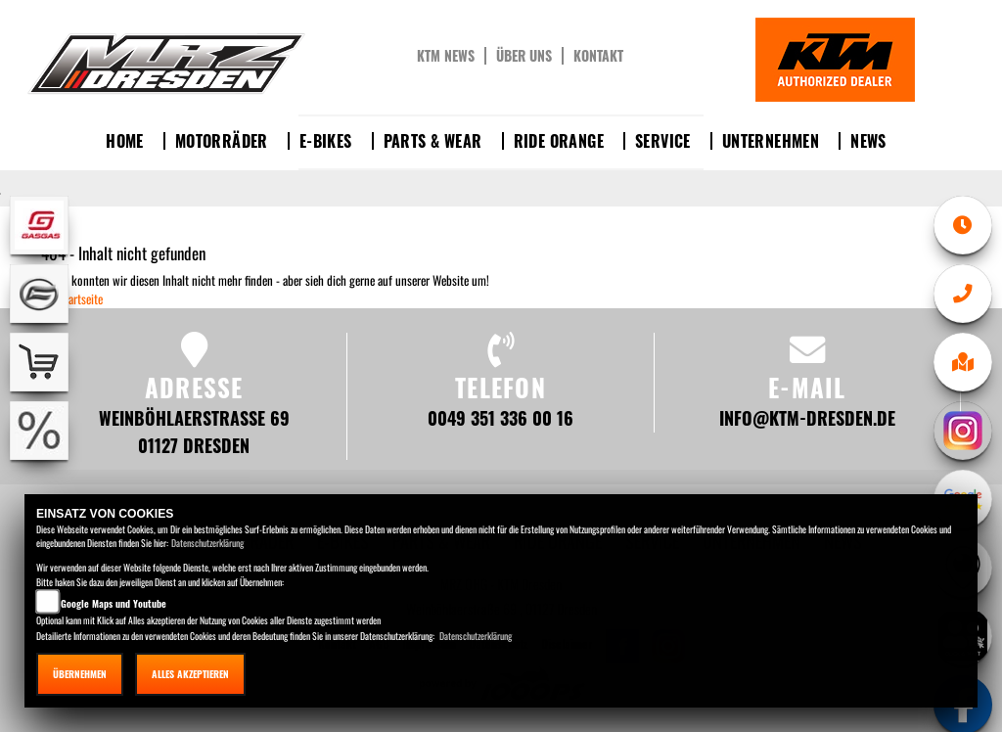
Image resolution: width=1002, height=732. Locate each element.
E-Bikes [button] (325, 141)
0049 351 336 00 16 (500, 417)
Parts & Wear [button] (433, 141)
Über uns (524, 56)
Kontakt (598, 56)
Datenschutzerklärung (207, 542)
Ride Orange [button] (559, 141)
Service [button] (663, 141)
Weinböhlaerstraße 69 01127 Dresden (194, 431)
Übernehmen (80, 673)
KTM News (446, 56)
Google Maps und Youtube (113, 603)
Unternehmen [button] (770, 141)
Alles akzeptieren (190, 673)
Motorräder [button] (221, 141)
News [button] (868, 141)
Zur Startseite (72, 298)
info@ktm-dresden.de (807, 417)
